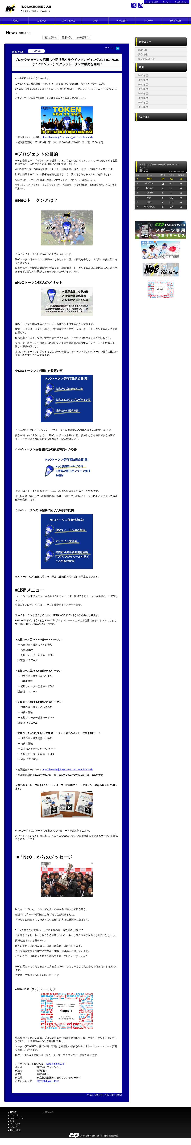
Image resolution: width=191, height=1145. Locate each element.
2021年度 (143, 98)
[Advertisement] (37, 336)
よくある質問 (153, 2)
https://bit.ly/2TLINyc (48, 1081)
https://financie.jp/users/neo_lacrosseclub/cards (67, 137)
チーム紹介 (122, 20)
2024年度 (143, 84)
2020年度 (143, 102)
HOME (15, 20)
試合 (95, 20)
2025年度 (143, 80)
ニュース (41, 20)
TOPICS (142, 50)
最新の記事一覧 (146, 59)
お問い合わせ (182, 2)
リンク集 (49, 1112)
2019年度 (143, 107)
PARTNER (175, 20)
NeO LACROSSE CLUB (36, 6)
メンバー (148, 20)
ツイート (109, 48)
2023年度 (143, 89)
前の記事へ (51, 37)
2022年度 (143, 93)
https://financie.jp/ (55, 1063)
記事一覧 (67, 37)
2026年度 (143, 75)
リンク (167, 2)
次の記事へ (83, 37)
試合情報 (143, 54)
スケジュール (68, 20)
